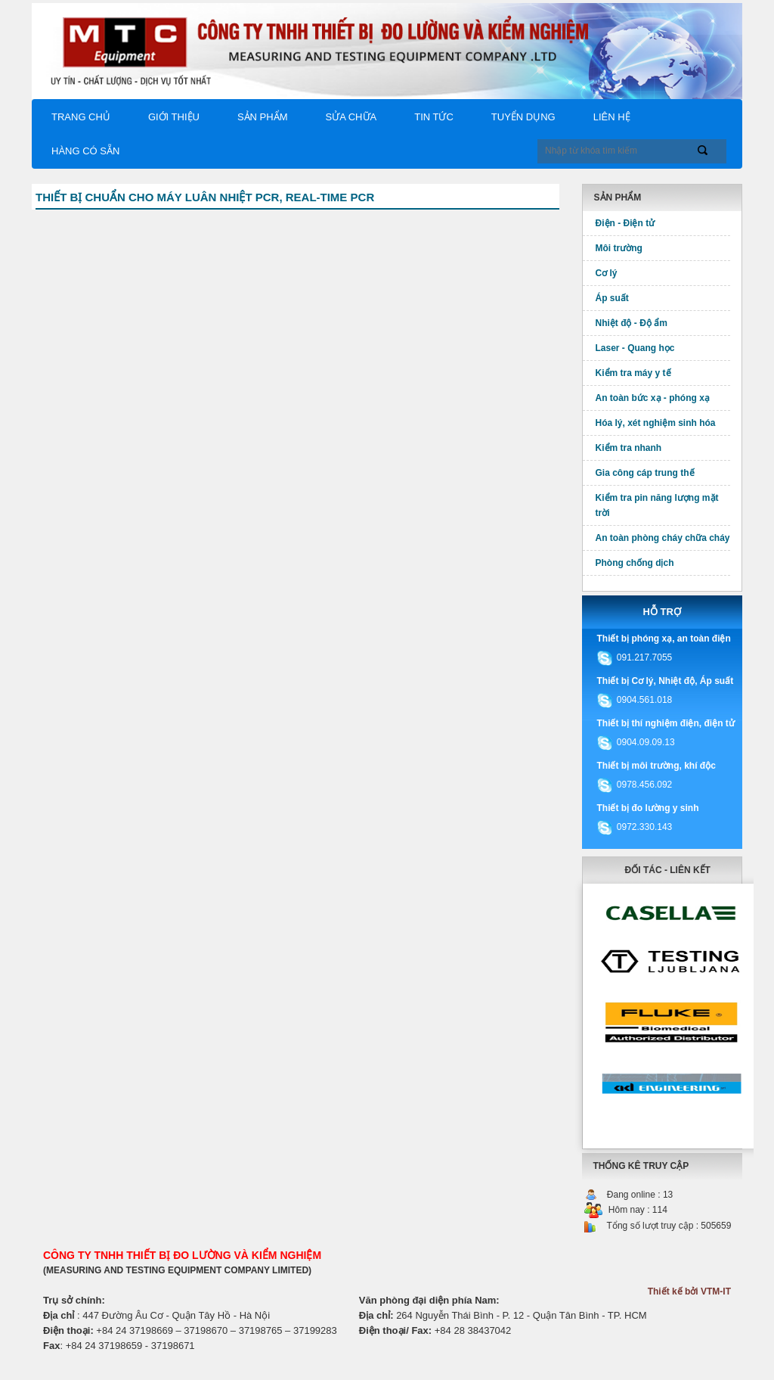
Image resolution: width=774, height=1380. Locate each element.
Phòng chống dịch (635, 563)
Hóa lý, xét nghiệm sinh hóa (656, 423)
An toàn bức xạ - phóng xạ (653, 398)
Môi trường (619, 248)
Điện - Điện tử (625, 223)
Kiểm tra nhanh (629, 448)
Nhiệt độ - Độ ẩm (631, 323)
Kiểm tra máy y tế (633, 373)
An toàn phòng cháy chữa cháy (663, 538)
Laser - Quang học (635, 348)
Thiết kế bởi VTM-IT (689, 1291)
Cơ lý (607, 273)
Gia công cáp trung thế (645, 473)
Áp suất (612, 298)
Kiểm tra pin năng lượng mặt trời (657, 505)
